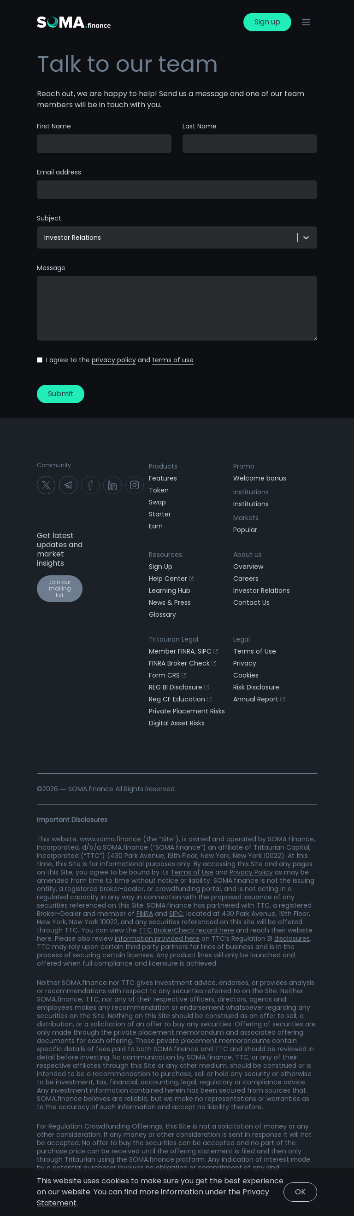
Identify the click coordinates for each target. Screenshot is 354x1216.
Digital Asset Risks (177, 723)
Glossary (162, 614)
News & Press (170, 602)
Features (163, 478)
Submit (60, 393)
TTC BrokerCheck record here (186, 930)
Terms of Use (254, 651)
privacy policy (114, 360)
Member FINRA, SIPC (183, 651)
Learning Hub (169, 590)
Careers (246, 578)
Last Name (200, 126)
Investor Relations (261, 590)
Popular (245, 530)
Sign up (267, 22)
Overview (248, 566)
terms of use (173, 360)
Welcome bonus (259, 478)
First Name (54, 126)
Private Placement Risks (187, 711)
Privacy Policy (251, 872)
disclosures (292, 938)
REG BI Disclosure (179, 687)
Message (51, 267)
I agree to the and (120, 360)
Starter (160, 514)
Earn (156, 526)
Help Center (171, 578)
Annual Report (259, 699)
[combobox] (45, 237)
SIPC (176, 913)
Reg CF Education (180, 699)
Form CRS (167, 675)
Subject (49, 218)
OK (300, 1192)
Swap (157, 502)
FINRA (144, 913)
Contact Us (251, 602)
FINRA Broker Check (182, 663)
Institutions (251, 504)
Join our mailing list (59, 588)
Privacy (244, 663)
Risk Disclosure (256, 687)
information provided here (157, 938)
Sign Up (160, 566)
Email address (59, 172)
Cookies (246, 675)
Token (159, 490)
